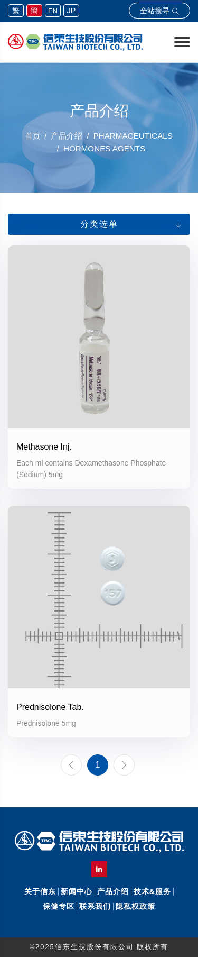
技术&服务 (152, 891)
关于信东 (40, 891)
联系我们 (95, 906)
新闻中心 (76, 891)
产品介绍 (113, 891)
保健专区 (58, 906)
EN (53, 11)
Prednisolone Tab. (50, 707)
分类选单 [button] (99, 224)
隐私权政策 (135, 906)
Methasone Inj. (44, 446)
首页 (32, 136)
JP (71, 10)
